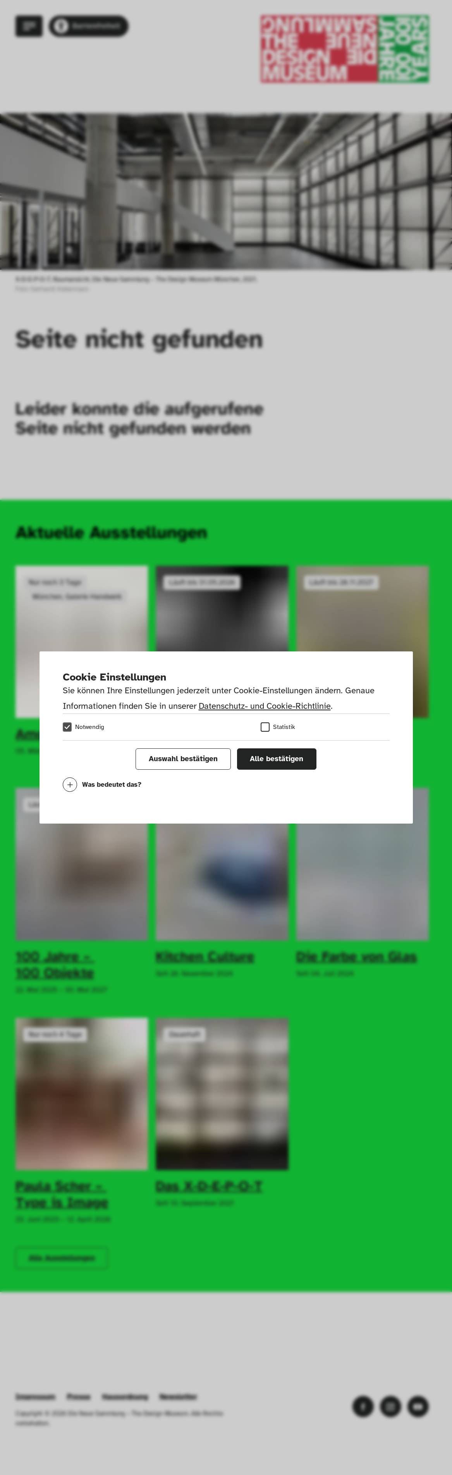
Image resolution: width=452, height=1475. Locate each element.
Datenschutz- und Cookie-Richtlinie (265, 706)
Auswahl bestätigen (183, 758)
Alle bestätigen (276, 758)
